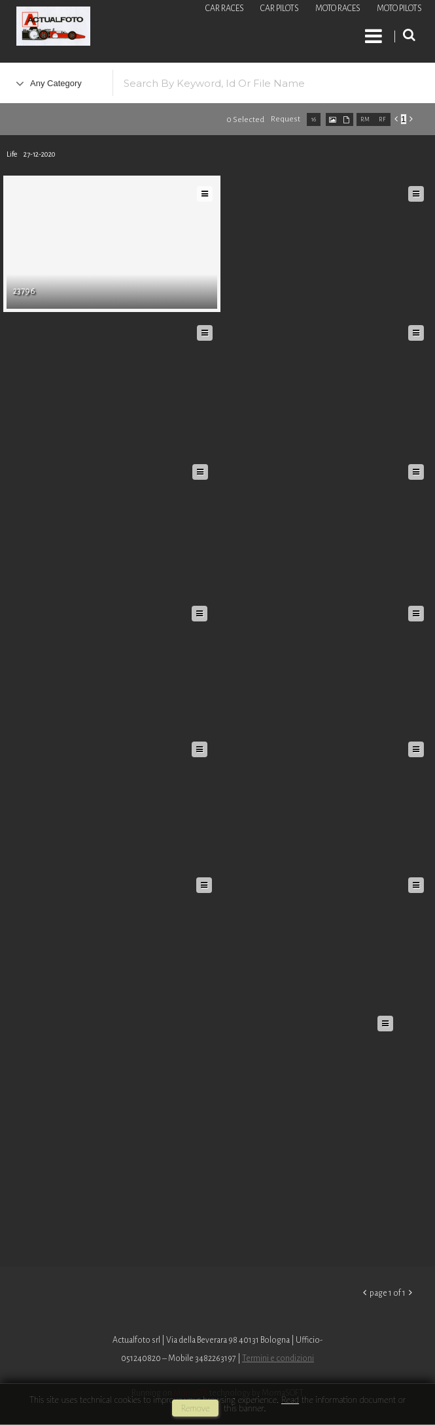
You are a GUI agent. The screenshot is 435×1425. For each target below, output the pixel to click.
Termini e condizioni (278, 1358)
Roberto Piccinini (157, 28)
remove (195, 1408)
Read (290, 1399)
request (285, 119)
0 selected (245, 120)
